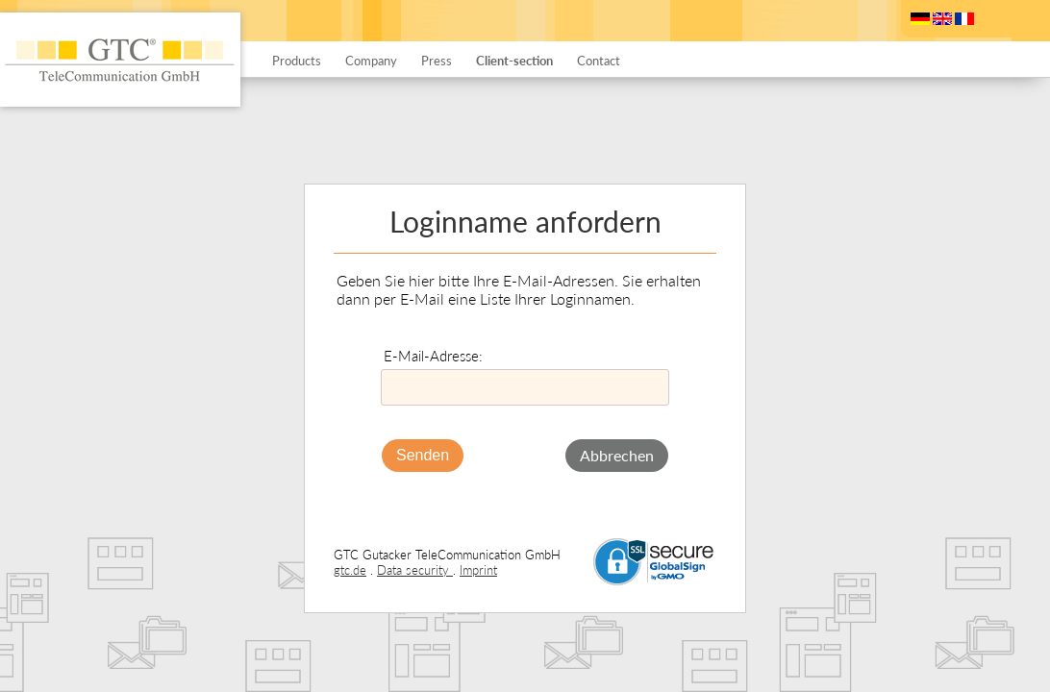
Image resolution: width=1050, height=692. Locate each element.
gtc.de (350, 570)
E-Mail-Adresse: (433, 355)
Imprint (478, 570)
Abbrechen (617, 455)
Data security (415, 570)
